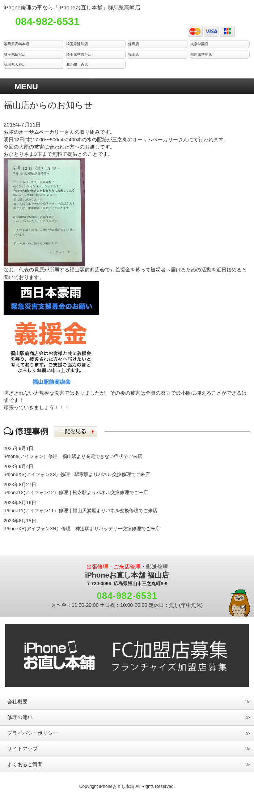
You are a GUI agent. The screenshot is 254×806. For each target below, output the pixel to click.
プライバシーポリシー (32, 733)
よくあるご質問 (25, 764)
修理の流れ (20, 717)
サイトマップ (22, 748)
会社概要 (17, 701)
